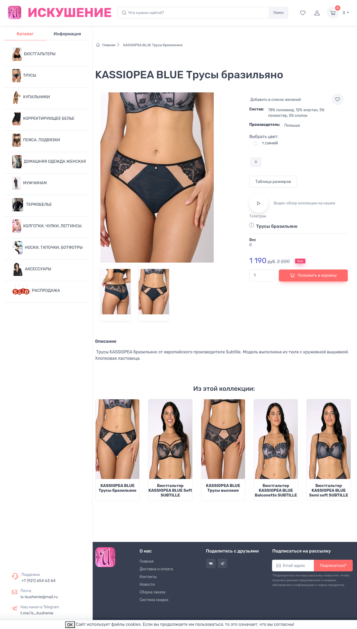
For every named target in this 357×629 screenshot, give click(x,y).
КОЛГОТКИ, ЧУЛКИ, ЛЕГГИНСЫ (47, 226)
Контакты (148, 577)
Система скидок (154, 600)
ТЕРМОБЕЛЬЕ (32, 204)
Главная (109, 45)
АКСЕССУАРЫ (31, 269)
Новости (147, 584)
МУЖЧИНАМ (29, 183)
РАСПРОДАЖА (36, 290)
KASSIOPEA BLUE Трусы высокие (223, 488)
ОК (70, 624)
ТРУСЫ (24, 75)
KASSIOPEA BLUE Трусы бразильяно (152, 45)
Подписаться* (333, 565)
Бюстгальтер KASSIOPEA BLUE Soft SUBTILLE (170, 490)
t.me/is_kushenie (36, 613)
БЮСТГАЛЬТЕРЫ (34, 54)
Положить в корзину (313, 275)
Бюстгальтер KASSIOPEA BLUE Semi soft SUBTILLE (328, 490)
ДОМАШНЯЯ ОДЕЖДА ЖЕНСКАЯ (49, 161)
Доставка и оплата (156, 569)
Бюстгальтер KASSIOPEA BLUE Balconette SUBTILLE (276, 490)
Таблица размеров (273, 181)
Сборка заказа (153, 592)
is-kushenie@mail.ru (39, 596)
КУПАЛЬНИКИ (31, 97)
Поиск (278, 13)
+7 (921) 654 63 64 (38, 580)
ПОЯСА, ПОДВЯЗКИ (36, 140)
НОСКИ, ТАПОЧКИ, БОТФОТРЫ (47, 247)
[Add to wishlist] (337, 99)
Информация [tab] (67, 33)
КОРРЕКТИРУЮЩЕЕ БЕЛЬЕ (43, 118)
